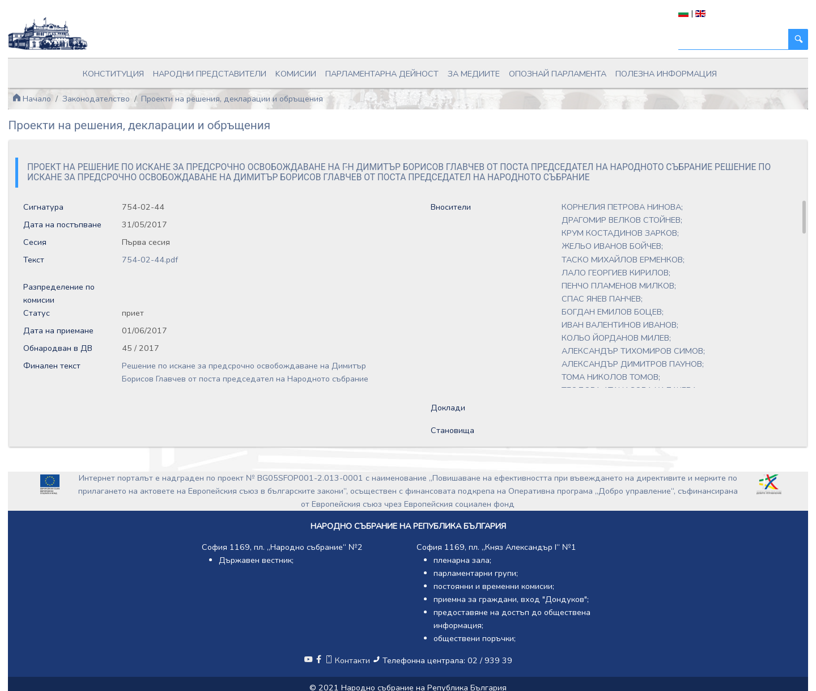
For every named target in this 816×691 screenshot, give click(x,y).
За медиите (474, 73)
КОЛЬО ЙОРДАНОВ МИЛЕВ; (616, 338)
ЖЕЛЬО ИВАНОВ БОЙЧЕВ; (612, 246)
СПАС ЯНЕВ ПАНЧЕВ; (602, 298)
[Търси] (733, 39)
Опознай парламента (557, 73)
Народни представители (209, 73)
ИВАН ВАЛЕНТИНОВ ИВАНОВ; (620, 324)
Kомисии (295, 73)
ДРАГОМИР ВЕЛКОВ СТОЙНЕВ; (622, 220)
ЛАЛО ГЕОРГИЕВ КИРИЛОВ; (616, 272)
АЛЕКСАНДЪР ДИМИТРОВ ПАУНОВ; (633, 364)
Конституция (113, 73)
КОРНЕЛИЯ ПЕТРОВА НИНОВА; (622, 207)
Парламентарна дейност (382, 73)
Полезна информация (666, 73)
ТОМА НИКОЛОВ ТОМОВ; (611, 377)
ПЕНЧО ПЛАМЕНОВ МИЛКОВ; (619, 285)
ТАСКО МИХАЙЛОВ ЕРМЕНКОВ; (623, 259)
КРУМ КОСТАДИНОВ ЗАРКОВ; (620, 233)
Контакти (348, 660)
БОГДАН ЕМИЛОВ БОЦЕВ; (613, 311)
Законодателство (96, 98)
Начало (31, 98)
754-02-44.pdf (150, 259)
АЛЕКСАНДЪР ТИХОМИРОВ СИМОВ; (633, 351)
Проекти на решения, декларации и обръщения (232, 98)
